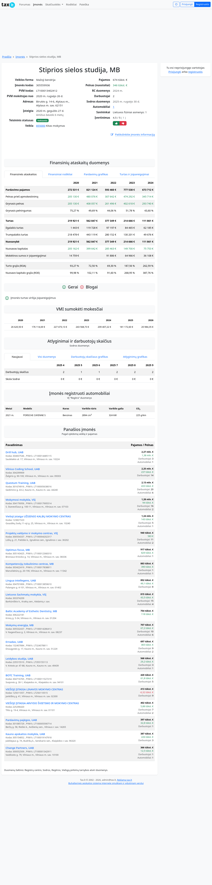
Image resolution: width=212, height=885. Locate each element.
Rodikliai (71, 4)
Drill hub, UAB (14, 478)
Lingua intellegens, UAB (21, 606)
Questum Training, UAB (20, 509)
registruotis (195, 71)
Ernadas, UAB (14, 668)
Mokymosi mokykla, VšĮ (20, 525)
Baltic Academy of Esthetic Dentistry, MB (31, 637)
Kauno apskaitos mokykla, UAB (25, 760)
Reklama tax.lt (124, 806)
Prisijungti (187, 4)
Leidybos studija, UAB (19, 684)
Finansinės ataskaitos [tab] (23, 200)
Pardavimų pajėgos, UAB (21, 746)
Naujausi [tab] (17, 382)
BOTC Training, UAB (18, 701)
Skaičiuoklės (53, 4)
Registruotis (202, 4)
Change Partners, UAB (20, 774)
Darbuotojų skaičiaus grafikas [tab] (89, 382)
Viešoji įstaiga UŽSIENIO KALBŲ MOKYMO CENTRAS (38, 542)
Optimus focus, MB (18, 576)
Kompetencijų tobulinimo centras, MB (30, 590)
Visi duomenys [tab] (47, 382)
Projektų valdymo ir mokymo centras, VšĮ (32, 559)
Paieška (84, 4)
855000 (40, 125)
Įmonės (37, 4)
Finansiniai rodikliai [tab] (60, 200)
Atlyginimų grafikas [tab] (135, 382)
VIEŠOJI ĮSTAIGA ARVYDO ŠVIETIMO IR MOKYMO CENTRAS (42, 729)
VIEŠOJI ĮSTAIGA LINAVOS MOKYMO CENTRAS (34, 715)
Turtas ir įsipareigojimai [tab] (134, 200)
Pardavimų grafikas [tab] (96, 200)
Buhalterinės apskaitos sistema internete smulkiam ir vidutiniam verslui (106, 809)
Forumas (24, 4)
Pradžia (6, 56)
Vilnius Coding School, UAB (23, 495)
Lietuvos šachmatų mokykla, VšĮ (26, 620)
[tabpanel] (79, 255)
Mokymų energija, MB (20, 651)
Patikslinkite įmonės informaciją (132, 134)
